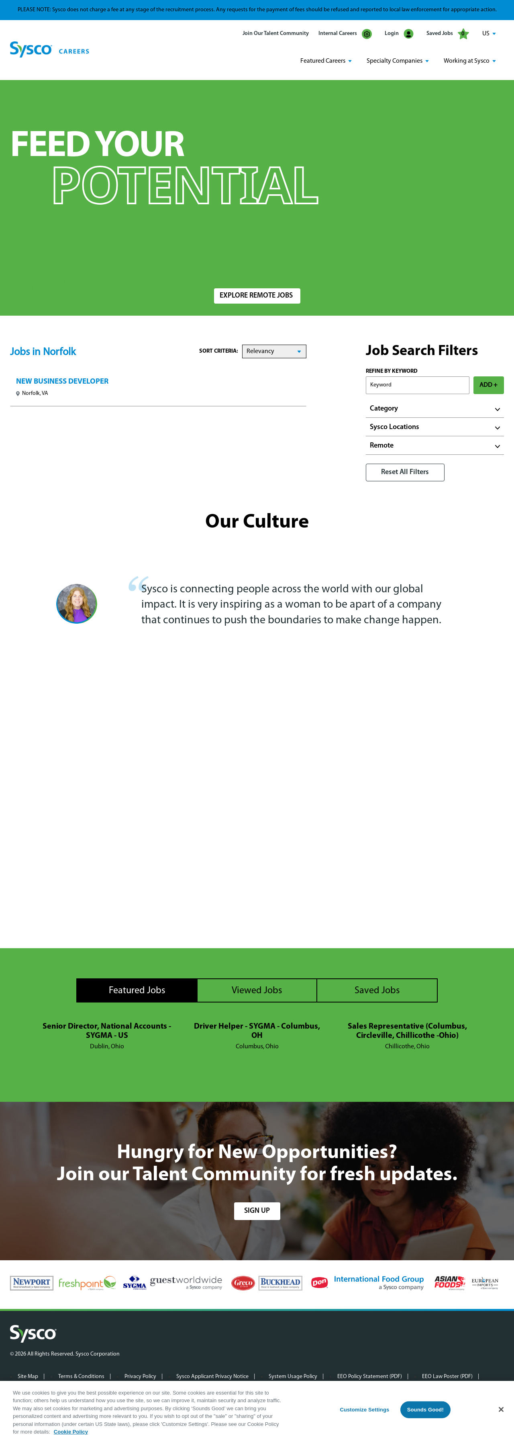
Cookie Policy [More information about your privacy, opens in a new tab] (71, 1432)
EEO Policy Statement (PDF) (369, 1376)
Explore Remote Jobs (256, 295)
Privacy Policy (140, 1376)
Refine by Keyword (392, 371)
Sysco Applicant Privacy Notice (212, 1376)
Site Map (28, 1376)
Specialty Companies (394, 61)
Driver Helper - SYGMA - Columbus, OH (257, 1030)
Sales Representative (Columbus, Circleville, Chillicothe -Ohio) (407, 1030)
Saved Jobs (447, 33)
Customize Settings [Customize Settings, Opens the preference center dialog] (364, 1410)
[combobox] (274, 268)
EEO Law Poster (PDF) (447, 1376)
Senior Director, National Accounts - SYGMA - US (107, 1030)
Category (384, 408)
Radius (360, 264)
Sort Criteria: (218, 351)
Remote (382, 445)
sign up (257, 1210)
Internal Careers (345, 34)
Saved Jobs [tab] (377, 990)
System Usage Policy (293, 1376)
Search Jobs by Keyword (48, 264)
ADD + (488, 385)
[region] (257, 1410)
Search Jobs (457, 268)
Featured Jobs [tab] (137, 990)
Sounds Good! (425, 1410)
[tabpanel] (257, 1036)
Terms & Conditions (81, 1376)
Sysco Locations (394, 427)
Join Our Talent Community (276, 34)
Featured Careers (322, 61)
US (486, 34)
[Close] (501, 1409)
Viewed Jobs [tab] (257, 990)
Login (399, 34)
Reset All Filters (405, 472)
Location (224, 264)
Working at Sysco (467, 61)
